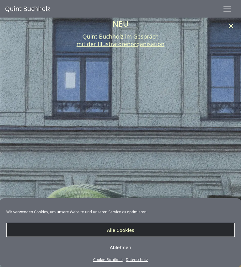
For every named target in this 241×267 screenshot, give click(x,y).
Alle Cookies (120, 230)
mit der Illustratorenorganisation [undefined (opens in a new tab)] (120, 44)
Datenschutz (137, 259)
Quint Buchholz (27, 8)
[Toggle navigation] (227, 9)
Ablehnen (120, 247)
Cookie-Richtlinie (108, 259)
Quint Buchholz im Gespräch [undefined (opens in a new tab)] (120, 36)
